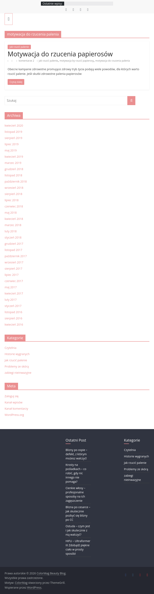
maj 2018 (11, 212)
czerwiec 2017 (14, 281)
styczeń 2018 (13, 237)
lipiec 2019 (11, 144)
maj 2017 (11, 287)
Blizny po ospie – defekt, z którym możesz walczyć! (76, 454)
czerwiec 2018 (14, 206)
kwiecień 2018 (14, 219)
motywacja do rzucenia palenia (112, 60)
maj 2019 (11, 150)
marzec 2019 (13, 163)
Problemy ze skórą (17, 366)
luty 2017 (11, 300)
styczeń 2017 (13, 306)
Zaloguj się (11, 396)
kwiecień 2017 (14, 293)
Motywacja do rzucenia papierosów (60, 54)
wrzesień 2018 (14, 188)
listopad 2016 (13, 312)
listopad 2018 (13, 175)
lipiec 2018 (11, 200)
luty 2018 (11, 231)
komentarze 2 (25, 60)
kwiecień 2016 (14, 324)
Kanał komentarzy (16, 408)
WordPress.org (14, 415)
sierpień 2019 (13, 138)
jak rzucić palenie (48, 60)
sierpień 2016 (13, 318)
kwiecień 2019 (14, 156)
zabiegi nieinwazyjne (18, 373)
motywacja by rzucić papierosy (77, 60)
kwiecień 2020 (14, 125)
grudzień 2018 (14, 169)
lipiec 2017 (11, 275)
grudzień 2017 (14, 244)
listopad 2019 (13, 132)
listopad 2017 (13, 250)
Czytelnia (10, 348)
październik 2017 (16, 256)
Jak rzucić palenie (19, 47)
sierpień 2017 (13, 268)
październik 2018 (16, 181)
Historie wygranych (17, 354)
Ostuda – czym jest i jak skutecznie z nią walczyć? (78, 530)
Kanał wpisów (13, 402)
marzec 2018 (13, 225)
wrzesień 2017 (14, 262)
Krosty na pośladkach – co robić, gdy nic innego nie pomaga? (76, 473)
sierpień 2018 (13, 194)
